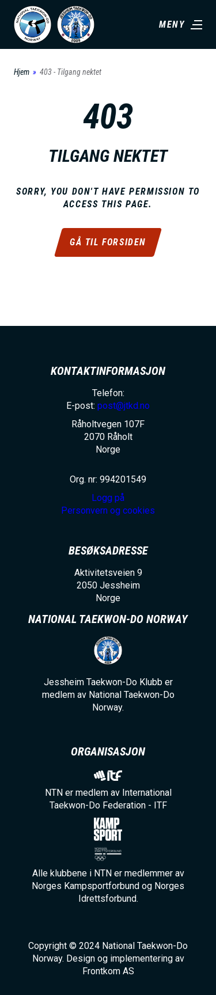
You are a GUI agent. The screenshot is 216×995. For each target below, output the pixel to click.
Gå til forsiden (108, 242)
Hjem (21, 72)
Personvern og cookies (108, 510)
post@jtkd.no (123, 405)
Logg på (108, 497)
